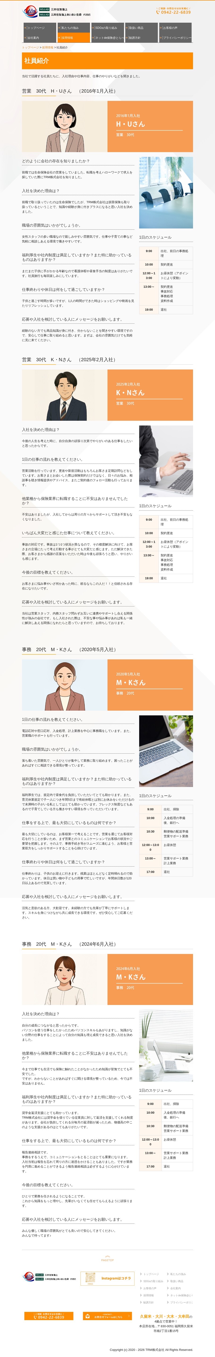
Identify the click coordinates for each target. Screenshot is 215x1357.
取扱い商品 (136, 28)
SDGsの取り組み (106, 28)
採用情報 (67, 37)
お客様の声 (170, 28)
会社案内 (33, 37)
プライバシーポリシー (177, 37)
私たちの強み (70, 28)
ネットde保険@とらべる (109, 37)
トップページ (36, 28)
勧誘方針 (135, 37)
